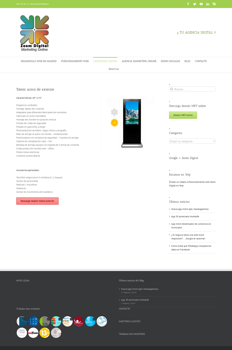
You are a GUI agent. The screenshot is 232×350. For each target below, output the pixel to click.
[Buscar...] (192, 89)
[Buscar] (171, 89)
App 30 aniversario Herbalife (185, 216)
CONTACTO (124, 308)
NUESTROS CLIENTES (129, 321)
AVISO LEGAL (23, 280)
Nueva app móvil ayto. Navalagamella (189, 209)
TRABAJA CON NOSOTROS (132, 334)
